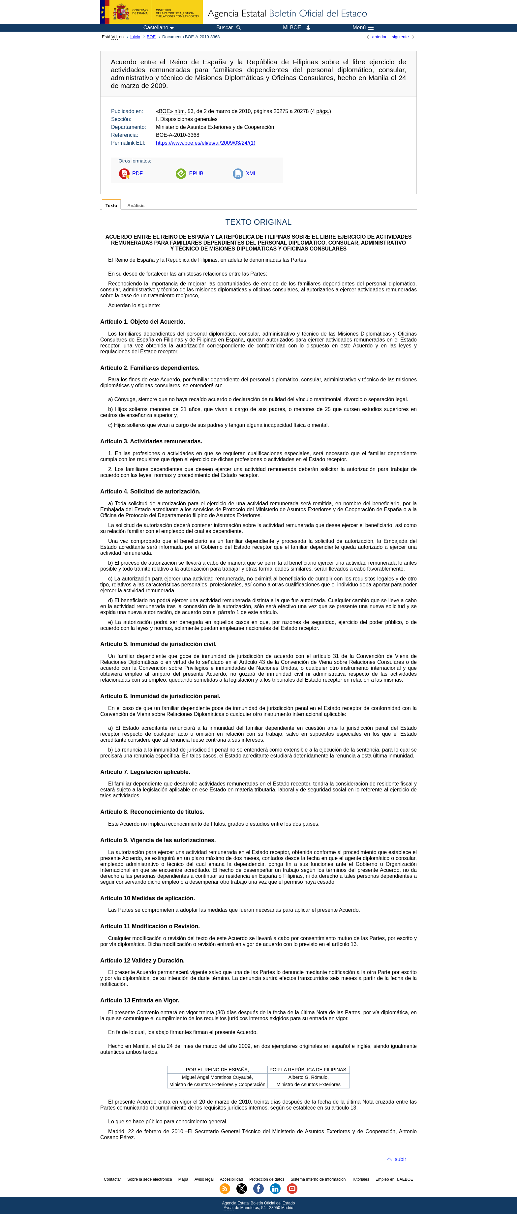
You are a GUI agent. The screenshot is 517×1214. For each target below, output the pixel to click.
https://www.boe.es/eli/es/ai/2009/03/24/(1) (206, 143)
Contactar (112, 1179)
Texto (111, 205)
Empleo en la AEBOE (394, 1179)
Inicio (135, 36)
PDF (137, 173)
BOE (151, 36)
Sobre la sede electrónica (149, 1179)
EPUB (196, 173)
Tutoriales (360, 1179)
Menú (363, 27)
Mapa (183, 1179)
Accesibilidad (231, 1179)
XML (251, 173)
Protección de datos (266, 1179)
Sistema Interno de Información (318, 1179)
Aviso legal (204, 1179)
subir (400, 1159)
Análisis (135, 205)
